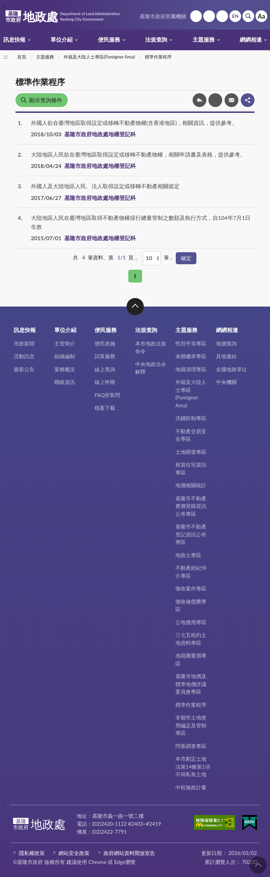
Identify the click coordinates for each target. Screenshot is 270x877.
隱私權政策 (32, 853)
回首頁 (196, 16)
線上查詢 (105, 369)
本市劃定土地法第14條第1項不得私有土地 (192, 766)
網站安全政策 (73, 853)
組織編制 (64, 356)
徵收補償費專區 (190, 605)
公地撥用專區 (190, 622)
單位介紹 (62, 39)
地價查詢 (226, 343)
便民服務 (109, 39)
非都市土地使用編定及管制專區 (190, 725)
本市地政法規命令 (150, 347)
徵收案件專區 (190, 588)
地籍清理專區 (190, 369)
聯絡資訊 (64, 382)
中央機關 (226, 382)
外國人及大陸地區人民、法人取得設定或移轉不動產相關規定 (105, 186)
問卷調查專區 (190, 746)
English (235, 16)
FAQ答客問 (107, 395)
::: (4, 5)
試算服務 (105, 356)
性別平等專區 (190, 343)
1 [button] (135, 276)
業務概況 (64, 369)
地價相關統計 (190, 485)
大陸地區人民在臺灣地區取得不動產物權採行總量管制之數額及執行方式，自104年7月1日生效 (140, 222)
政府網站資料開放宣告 (129, 853)
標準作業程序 (158, 57)
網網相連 (251, 39)
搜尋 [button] (248, 16)
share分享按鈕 (248, 100)
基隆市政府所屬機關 (163, 16)
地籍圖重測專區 (190, 659)
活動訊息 (24, 356)
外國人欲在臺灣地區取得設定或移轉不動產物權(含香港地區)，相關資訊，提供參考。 (134, 122)
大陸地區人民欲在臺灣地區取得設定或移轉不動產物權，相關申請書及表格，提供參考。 (138, 154)
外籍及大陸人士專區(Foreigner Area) (99, 57)
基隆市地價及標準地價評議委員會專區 (190, 684)
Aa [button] (261, 16)
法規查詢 (156, 39)
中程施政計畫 (190, 787)
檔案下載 (105, 408)
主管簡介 (64, 343)
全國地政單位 (231, 369)
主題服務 (204, 39)
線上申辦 (105, 382)
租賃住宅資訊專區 (190, 468)
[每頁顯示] (152, 258)
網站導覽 (209, 16)
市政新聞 (24, 343)
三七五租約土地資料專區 (190, 639)
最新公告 (24, 369)
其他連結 (226, 356)
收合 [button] (135, 306)
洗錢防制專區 (190, 418)
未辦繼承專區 (190, 356)
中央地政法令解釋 (150, 368)
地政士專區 (188, 555)
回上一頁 (199, 100)
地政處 (63, 16)
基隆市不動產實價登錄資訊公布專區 (190, 506)
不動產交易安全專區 (190, 435)
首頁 (21, 57)
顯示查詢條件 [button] (45, 100)
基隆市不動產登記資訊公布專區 (190, 534)
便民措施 (105, 343)
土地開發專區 (190, 452)
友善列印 (215, 100)
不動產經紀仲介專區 (190, 572)
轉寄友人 (231, 100)
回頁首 (258, 865)
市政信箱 (222, 16)
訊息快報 (14, 39)
